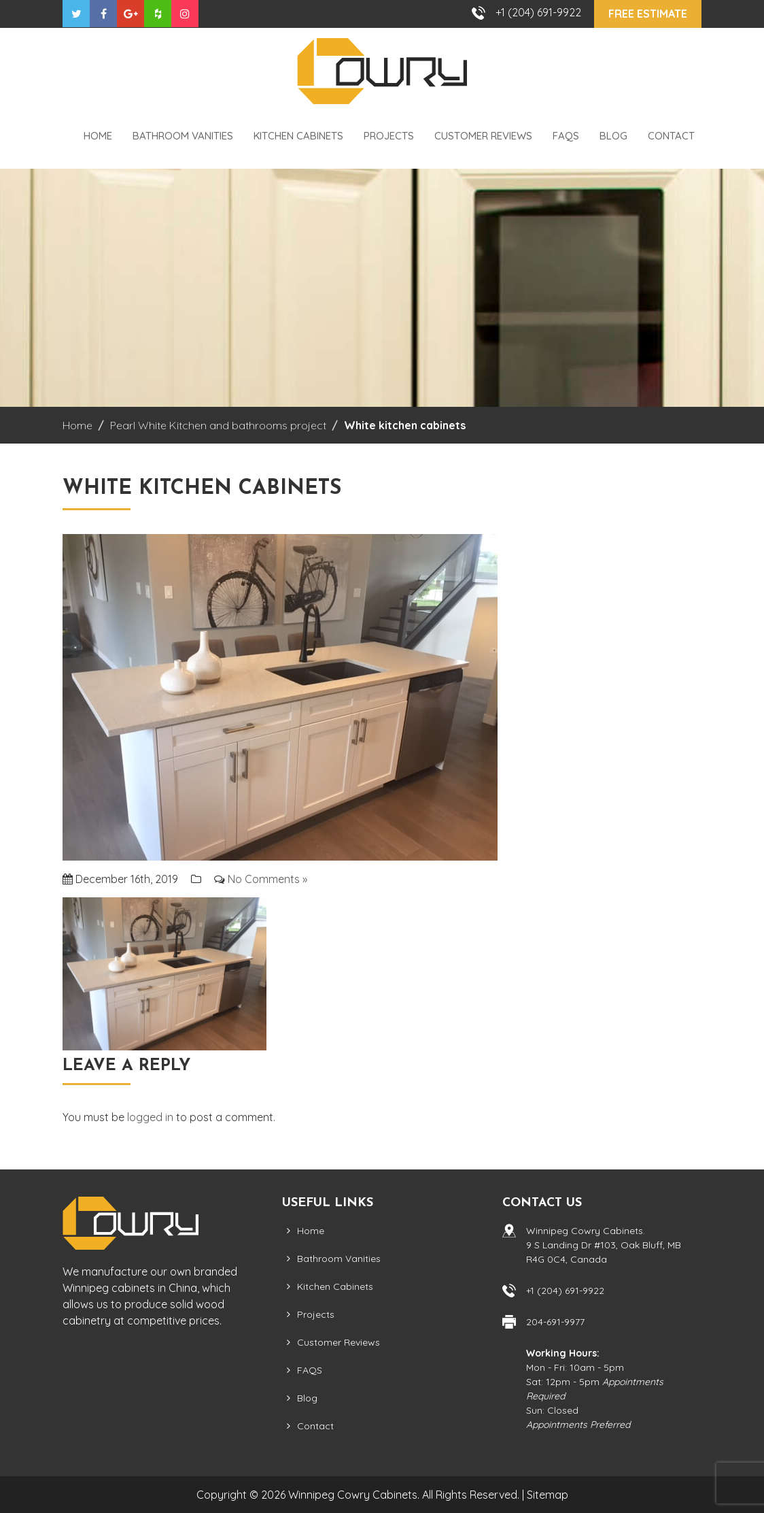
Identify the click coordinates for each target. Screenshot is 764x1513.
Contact (671, 135)
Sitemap (547, 1494)
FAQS (566, 135)
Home (98, 135)
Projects (389, 135)
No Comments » (267, 879)
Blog (613, 135)
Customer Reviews (483, 135)
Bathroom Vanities (183, 135)
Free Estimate (647, 13)
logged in (150, 1117)
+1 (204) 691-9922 (538, 12)
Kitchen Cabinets (298, 135)
